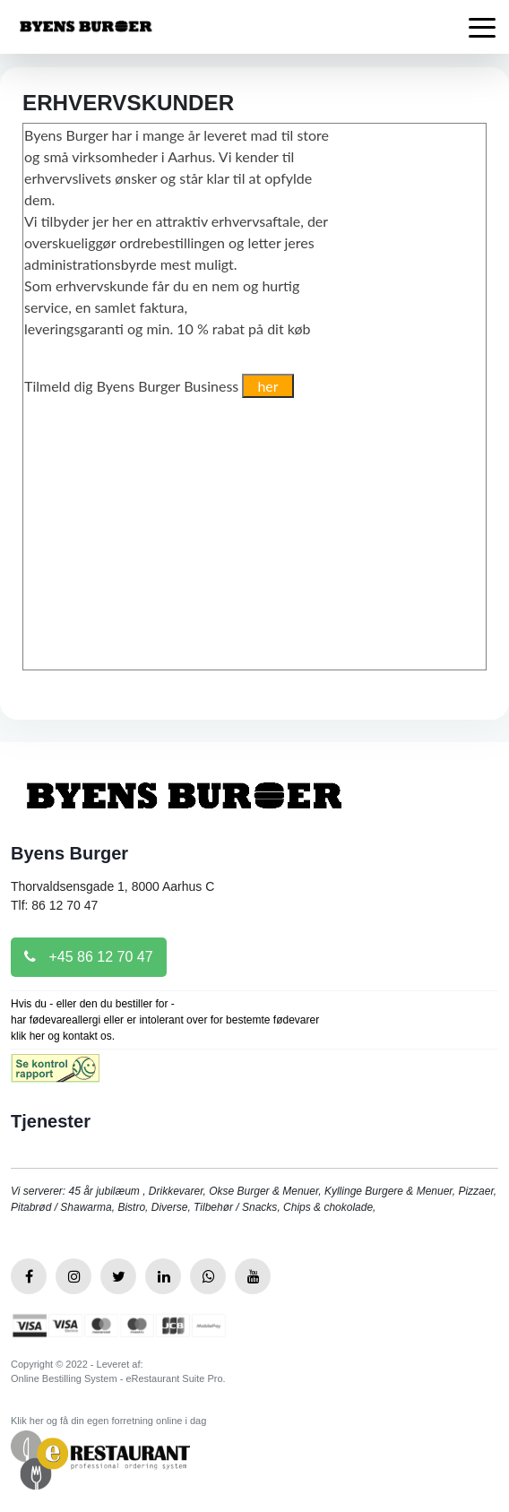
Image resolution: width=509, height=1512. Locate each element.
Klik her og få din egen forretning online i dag (108, 1420)
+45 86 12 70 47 (88, 956)
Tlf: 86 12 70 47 (54, 905)
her (267, 385)
